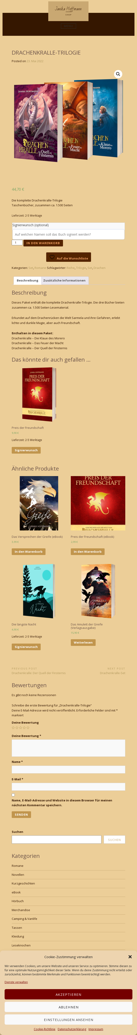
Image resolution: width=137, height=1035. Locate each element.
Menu (68, 26)
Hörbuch (18, 901)
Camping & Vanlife (24, 919)
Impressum (95, 1029)
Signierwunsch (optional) (30, 225)
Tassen (17, 928)
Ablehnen (69, 1007)
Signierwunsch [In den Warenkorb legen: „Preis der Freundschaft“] (26, 450)
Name (17, 762)
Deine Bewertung (25, 722)
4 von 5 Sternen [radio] (24, 727)
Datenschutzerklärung (72, 1029)
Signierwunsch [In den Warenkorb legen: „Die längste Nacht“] (26, 647)
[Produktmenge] (17, 242)
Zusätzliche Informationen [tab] (64, 280)
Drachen (100, 268)
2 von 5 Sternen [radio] (16, 727)
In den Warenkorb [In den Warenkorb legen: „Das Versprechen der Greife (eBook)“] (29, 552)
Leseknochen (21, 945)
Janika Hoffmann (68, 9)
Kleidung (18, 936)
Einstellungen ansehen (68, 1019)
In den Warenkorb (43, 243)
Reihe (71, 268)
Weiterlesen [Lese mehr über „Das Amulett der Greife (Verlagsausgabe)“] (83, 642)
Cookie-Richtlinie (44, 1029)
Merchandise (21, 910)
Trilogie (81, 268)
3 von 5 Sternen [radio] (20, 727)
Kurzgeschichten (23, 883)
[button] (130, 956)
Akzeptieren (68, 994)
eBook (16, 892)
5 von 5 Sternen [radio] (27, 727)
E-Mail (17, 779)
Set (31, 268)
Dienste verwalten (16, 982)
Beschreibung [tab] (27, 280)
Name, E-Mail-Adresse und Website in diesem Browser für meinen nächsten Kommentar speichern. (62, 802)
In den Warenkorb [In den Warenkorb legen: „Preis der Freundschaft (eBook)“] (88, 552)
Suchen (17, 832)
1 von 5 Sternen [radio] (13, 727)
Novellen (18, 875)
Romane (40, 268)
